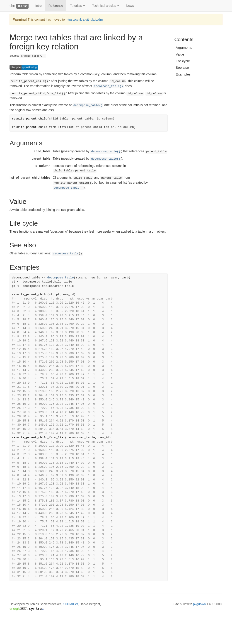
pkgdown (199, 604)
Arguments (184, 47)
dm (12, 5)
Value (180, 54)
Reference (55, 5)
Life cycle (183, 61)
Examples (183, 74)
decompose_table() (108, 86)
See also (182, 67)
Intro (38, 5)
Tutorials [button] (77, 5)
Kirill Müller (70, 604)
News (130, 5)
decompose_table (66, 253)
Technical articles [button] (105, 5)
